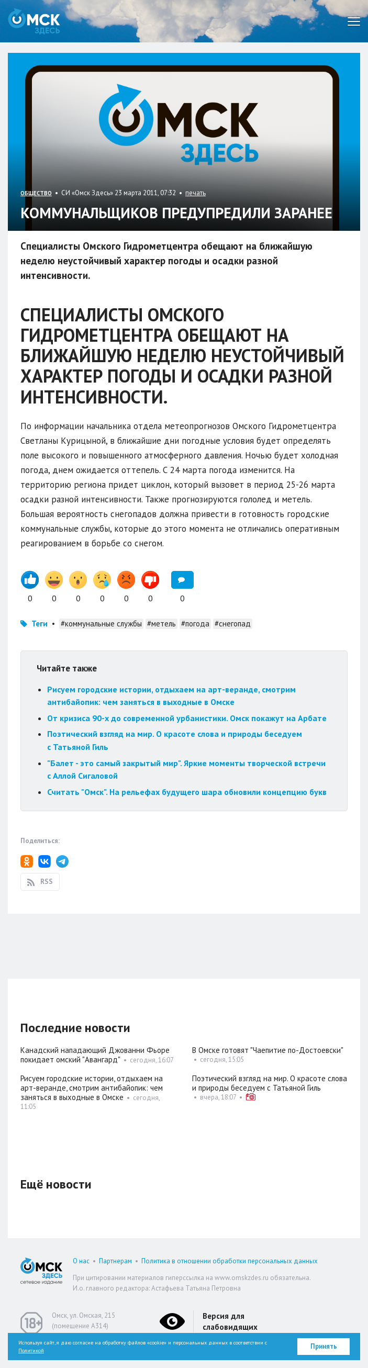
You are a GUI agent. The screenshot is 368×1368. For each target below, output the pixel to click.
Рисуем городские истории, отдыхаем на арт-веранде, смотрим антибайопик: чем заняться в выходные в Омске (91, 1087)
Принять (323, 1346)
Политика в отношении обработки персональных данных (229, 1261)
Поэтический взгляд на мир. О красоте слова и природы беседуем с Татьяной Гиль (269, 1083)
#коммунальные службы (101, 624)
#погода (195, 624)
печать (195, 192)
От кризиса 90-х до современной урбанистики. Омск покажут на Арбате (187, 718)
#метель (161, 624)
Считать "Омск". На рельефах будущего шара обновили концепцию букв (187, 792)
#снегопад (233, 624)
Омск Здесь (34, 21)
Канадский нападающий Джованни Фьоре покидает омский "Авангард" (95, 1054)
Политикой (31, 1350)
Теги (39, 624)
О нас (81, 1261)
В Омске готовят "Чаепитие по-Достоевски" (267, 1050)
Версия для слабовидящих (230, 1321)
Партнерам (115, 1261)
